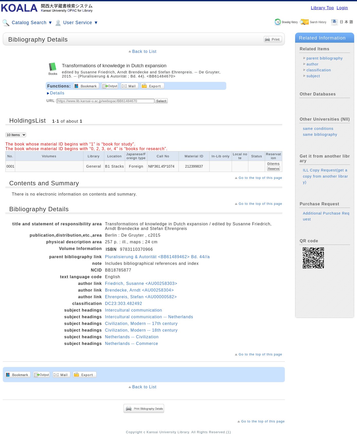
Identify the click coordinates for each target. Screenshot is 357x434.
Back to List (144, 51)
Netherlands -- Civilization (132, 337)
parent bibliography (324, 58)
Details (57, 93)
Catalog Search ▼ (27, 23)
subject (313, 76)
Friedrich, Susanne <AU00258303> (141, 283)
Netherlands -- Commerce (131, 343)
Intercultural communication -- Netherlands (149, 317)
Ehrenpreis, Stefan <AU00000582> (141, 297)
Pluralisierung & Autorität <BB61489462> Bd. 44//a (157, 257)
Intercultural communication (133, 310)
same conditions (318, 129)
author (312, 64)
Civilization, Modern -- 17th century (141, 323)
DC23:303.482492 (123, 303)
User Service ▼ (76, 23)
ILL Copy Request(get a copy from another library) (325, 176)
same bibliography (320, 134)
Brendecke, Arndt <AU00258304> (139, 290)
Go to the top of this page (260, 178)
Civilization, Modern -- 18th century (141, 330)
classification (318, 70)
